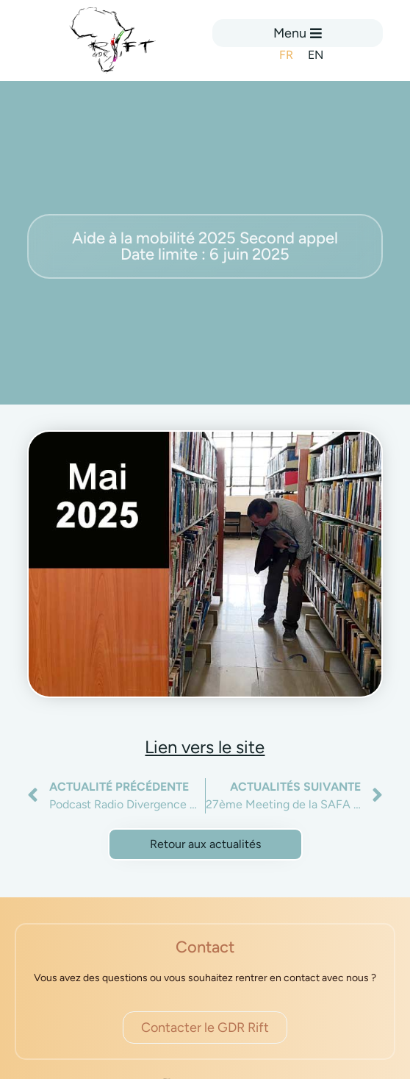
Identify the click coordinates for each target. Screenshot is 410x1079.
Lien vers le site (205, 747)
